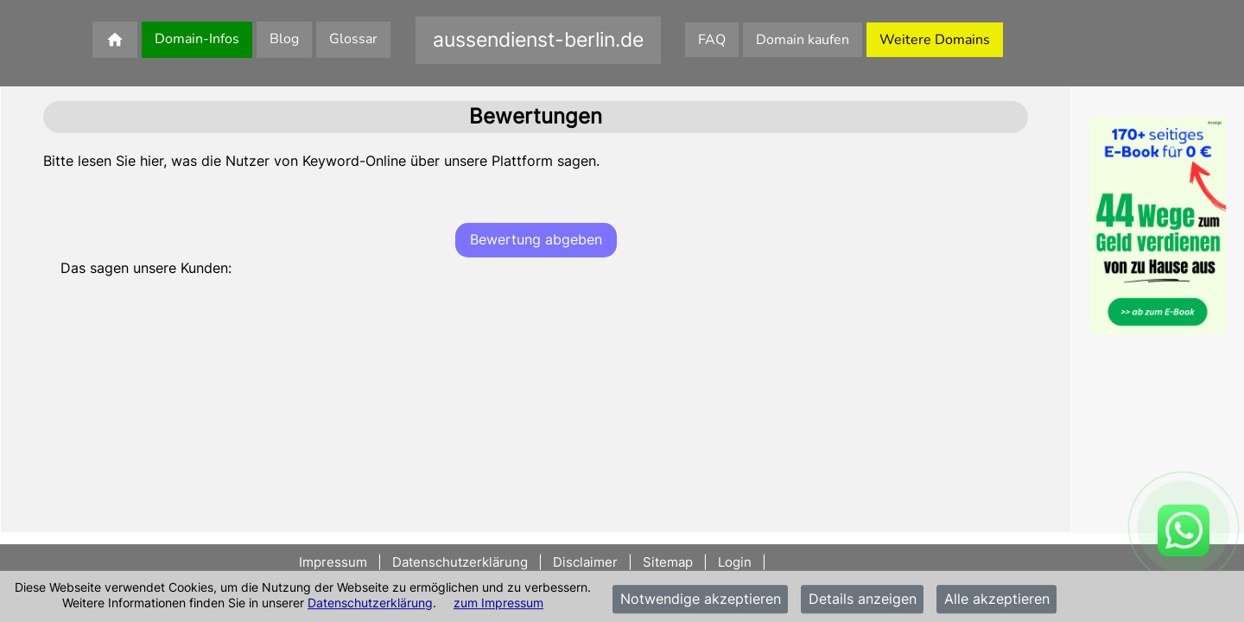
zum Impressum (498, 602)
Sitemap (668, 562)
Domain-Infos (197, 38)
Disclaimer (585, 562)
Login (735, 562)
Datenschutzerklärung (370, 602)
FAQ (712, 39)
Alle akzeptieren (997, 599)
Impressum (335, 562)
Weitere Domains (934, 39)
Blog (284, 38)
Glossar (353, 38)
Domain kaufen (802, 39)
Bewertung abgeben (536, 239)
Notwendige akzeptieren (700, 599)
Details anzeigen (863, 599)
